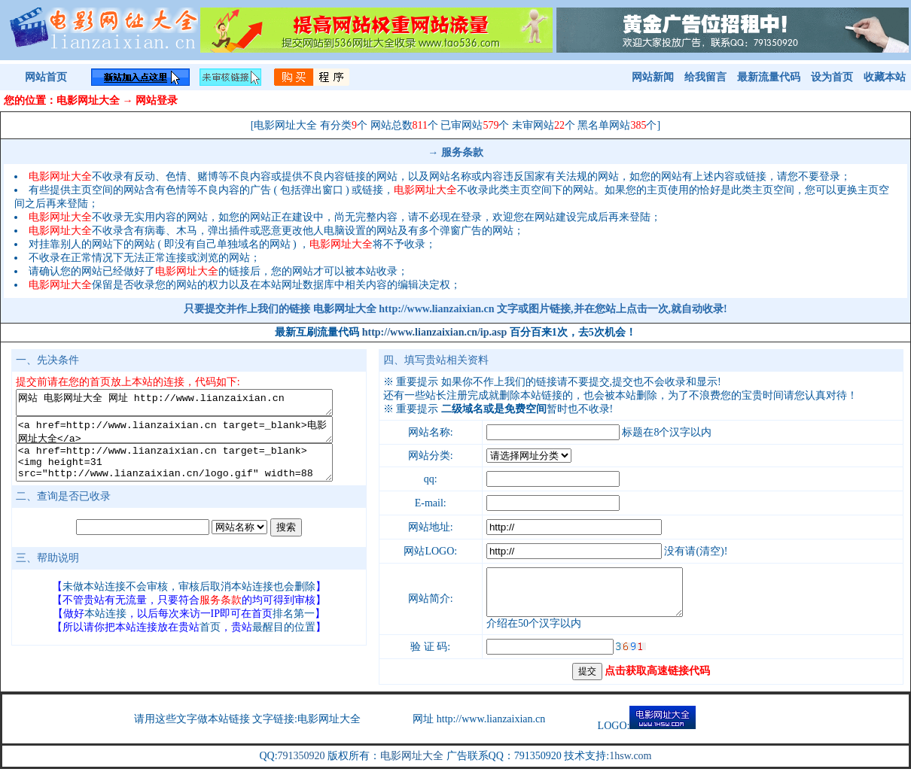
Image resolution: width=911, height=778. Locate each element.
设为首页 (832, 77)
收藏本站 (885, 77)
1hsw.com (630, 764)
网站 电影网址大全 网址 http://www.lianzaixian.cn (189, 405)
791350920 (301, 764)
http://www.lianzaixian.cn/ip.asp (434, 332)
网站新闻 (653, 77)
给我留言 (705, 77)
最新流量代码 (768, 77)
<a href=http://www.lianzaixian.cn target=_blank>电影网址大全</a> (189, 436)
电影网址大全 (411, 764)
